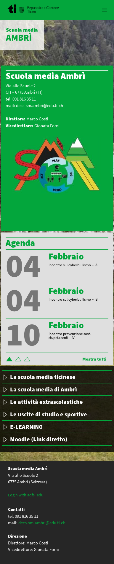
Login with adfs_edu (26, 495)
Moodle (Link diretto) (38, 439)
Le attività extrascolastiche (46, 401)
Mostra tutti (94, 359)
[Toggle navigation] (105, 10)
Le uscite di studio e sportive (48, 414)
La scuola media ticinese (43, 376)
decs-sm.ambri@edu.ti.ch (39, 105)
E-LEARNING (26, 426)
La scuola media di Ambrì (43, 389)
